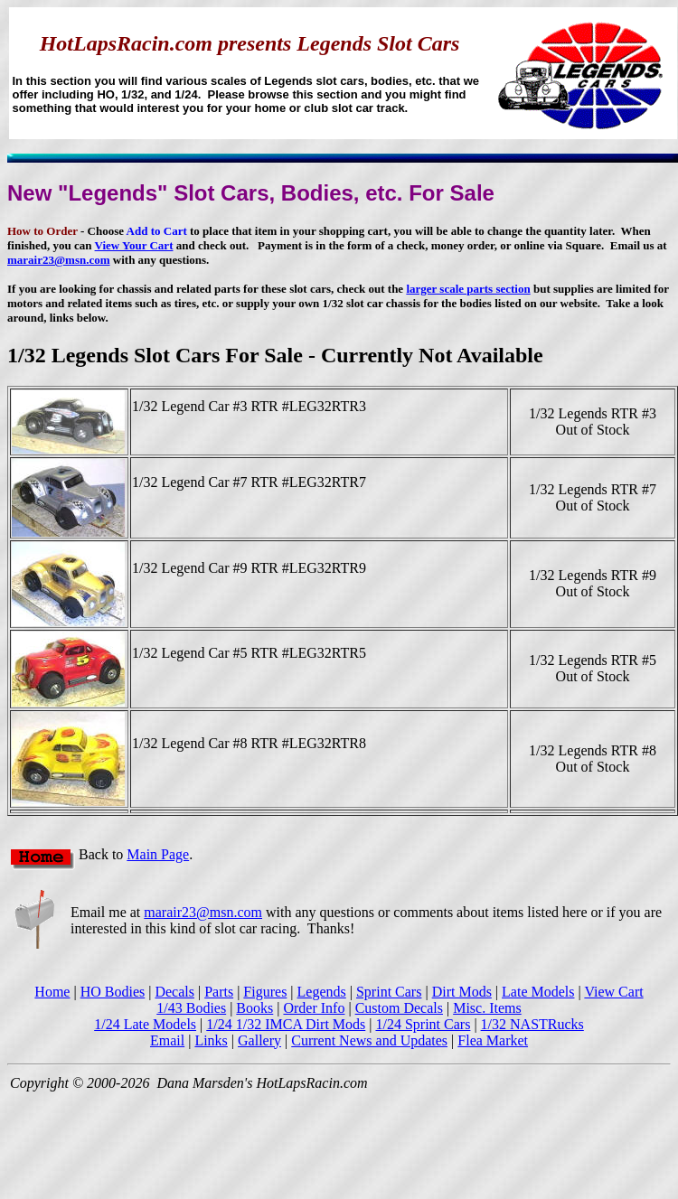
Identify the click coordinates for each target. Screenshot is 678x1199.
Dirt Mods (462, 991)
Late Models (538, 991)
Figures (265, 991)
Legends (321, 991)
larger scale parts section (468, 288)
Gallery (259, 1040)
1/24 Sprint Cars (422, 1024)
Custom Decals (399, 1008)
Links (210, 1040)
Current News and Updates (369, 1040)
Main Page (158, 854)
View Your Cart (134, 245)
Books (254, 1008)
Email (167, 1040)
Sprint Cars (388, 991)
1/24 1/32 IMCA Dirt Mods (285, 1024)
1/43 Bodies (191, 1008)
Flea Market (492, 1040)
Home (52, 991)
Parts (218, 991)
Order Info (313, 1008)
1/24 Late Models (145, 1024)
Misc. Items (487, 1008)
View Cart (613, 991)
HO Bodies (113, 991)
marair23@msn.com (58, 260)
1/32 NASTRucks (532, 1024)
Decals (174, 991)
